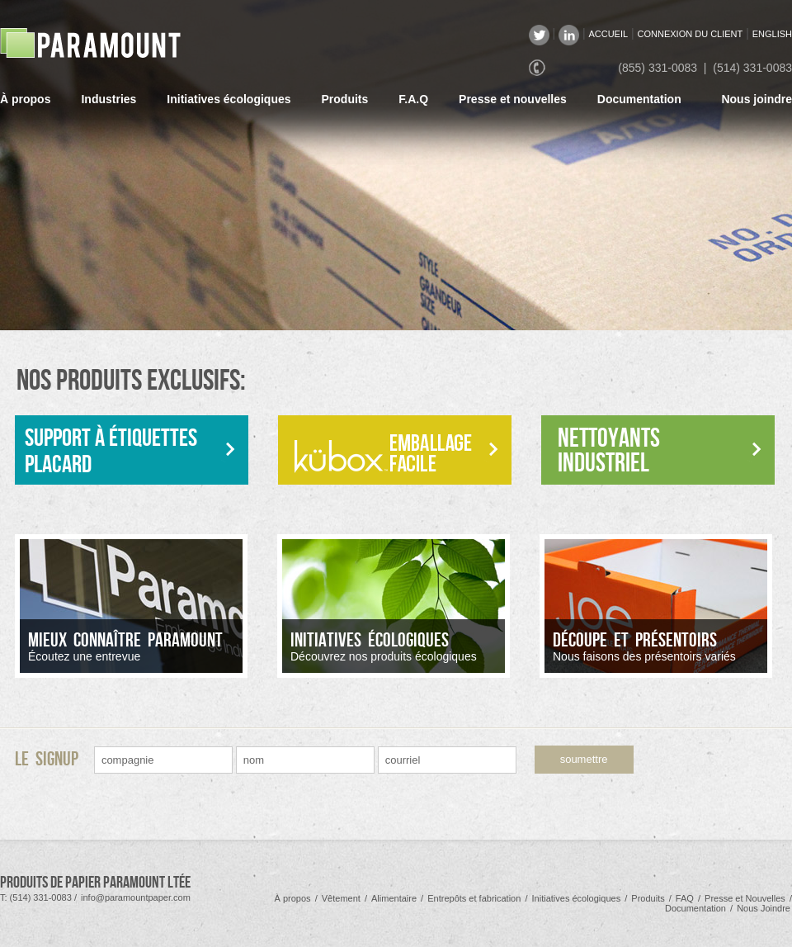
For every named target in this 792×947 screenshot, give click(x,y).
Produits (345, 99)
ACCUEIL (608, 34)
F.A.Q (413, 99)
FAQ (685, 898)
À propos (25, 99)
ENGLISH (772, 34)
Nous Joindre (763, 908)
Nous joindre (756, 99)
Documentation (639, 99)
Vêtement (341, 898)
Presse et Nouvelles (745, 898)
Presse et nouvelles (513, 99)
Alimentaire (394, 898)
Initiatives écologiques (228, 99)
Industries (108, 99)
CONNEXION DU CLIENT (690, 34)
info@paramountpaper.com (136, 897)
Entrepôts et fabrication (474, 898)
